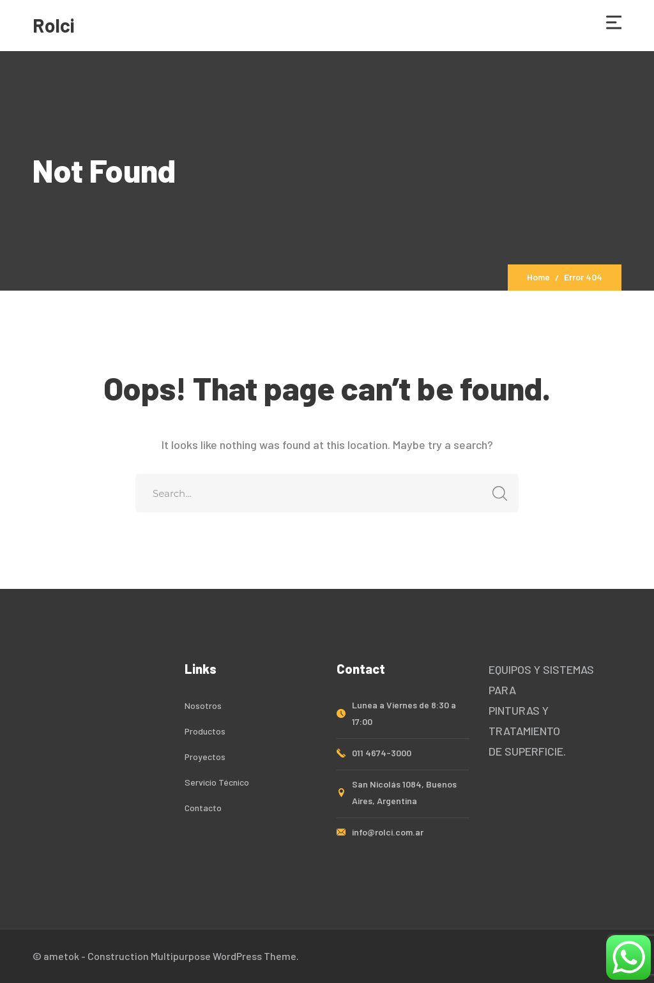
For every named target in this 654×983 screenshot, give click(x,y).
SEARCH (496, 493)
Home (538, 276)
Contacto (203, 807)
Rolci (54, 24)
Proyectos (205, 756)
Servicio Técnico (217, 782)
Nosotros (203, 705)
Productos (205, 731)
